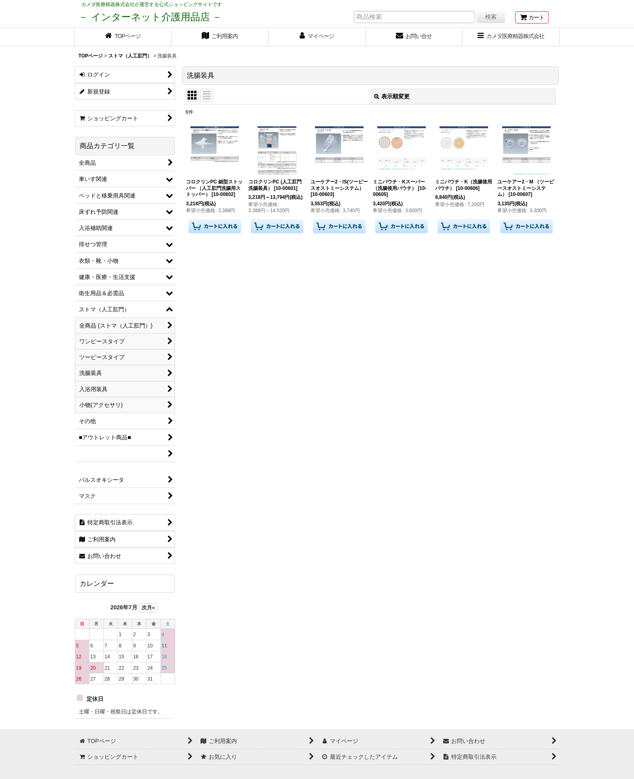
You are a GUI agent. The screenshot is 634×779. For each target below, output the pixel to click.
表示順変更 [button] (392, 96)
